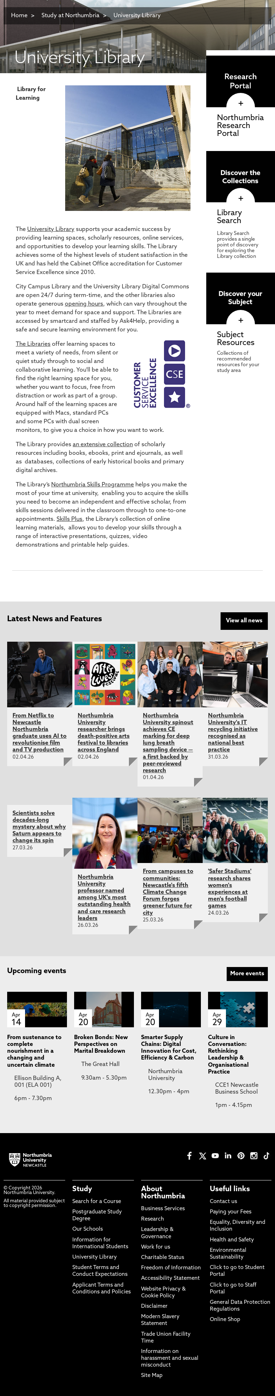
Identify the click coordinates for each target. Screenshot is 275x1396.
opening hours (84, 304)
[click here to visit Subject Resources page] (240, 321)
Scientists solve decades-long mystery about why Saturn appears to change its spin (39, 826)
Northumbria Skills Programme (92, 485)
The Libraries (33, 344)
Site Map (152, 1374)
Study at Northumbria (71, 16)
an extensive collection (103, 445)
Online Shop (225, 1318)
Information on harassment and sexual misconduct (169, 1357)
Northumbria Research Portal (240, 126)
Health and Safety (232, 1238)
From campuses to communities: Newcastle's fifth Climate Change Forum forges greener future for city (168, 891)
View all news (244, 621)
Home (19, 16)
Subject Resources (236, 339)
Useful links (230, 1188)
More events (247, 973)
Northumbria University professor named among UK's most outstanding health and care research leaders (104, 896)
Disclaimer (154, 1305)
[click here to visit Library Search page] (240, 199)
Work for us (155, 1246)
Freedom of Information (171, 1267)
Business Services (163, 1208)
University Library (137, 16)
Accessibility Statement (170, 1277)
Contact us (223, 1200)
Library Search (229, 217)
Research (152, 1218)
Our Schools (87, 1228)
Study (82, 1188)
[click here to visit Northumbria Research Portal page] (240, 104)
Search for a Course (96, 1200)
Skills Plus (69, 519)
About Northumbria (163, 1191)
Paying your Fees (230, 1211)
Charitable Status (162, 1256)
